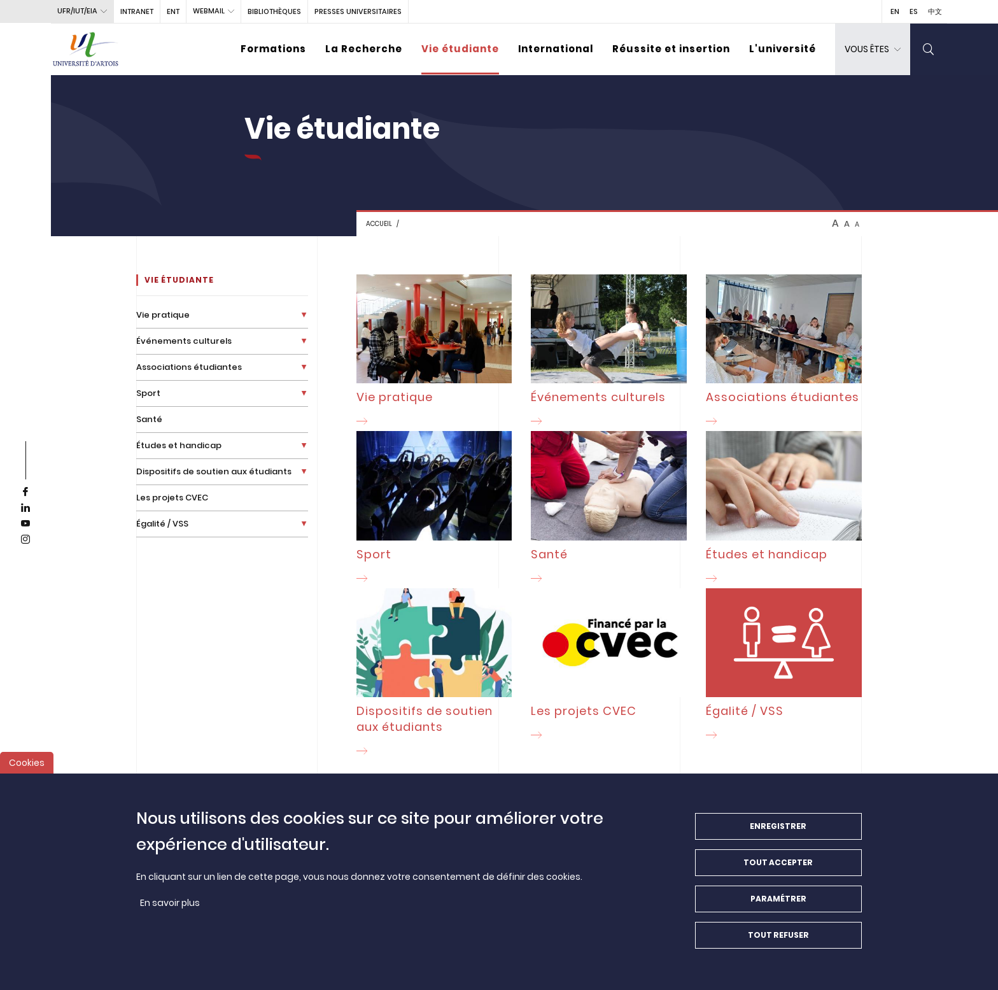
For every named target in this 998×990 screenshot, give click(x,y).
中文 (935, 11)
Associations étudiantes (189, 367)
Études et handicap (178, 445)
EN (894, 11)
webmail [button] (209, 11)
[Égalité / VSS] (784, 666)
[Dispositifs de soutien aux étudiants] (434, 674)
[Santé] (609, 509)
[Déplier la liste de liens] (304, 315)
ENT (173, 11)
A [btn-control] (835, 223)
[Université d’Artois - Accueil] (86, 49)
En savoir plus (170, 910)
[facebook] (25, 492)
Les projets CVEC (172, 497)
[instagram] (25, 540)
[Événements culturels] (609, 352)
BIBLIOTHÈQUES (274, 11)
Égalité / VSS (162, 524)
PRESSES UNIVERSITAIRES (358, 11)
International (555, 48)
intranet (136, 11)
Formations (273, 48)
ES (914, 11)
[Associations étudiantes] (784, 352)
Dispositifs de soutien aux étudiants (214, 471)
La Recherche (363, 48)
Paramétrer (778, 906)
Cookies (27, 770)
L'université (782, 48)
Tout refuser (778, 942)
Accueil (379, 224)
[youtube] (25, 524)
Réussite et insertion (671, 48)
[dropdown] (872, 49)
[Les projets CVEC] (609, 666)
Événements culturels (184, 341)
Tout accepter (778, 870)
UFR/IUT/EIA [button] (77, 11)
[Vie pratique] (434, 352)
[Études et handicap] (784, 509)
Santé (149, 419)
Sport (148, 393)
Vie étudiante (460, 48)
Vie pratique (163, 315)
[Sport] (434, 509)
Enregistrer (778, 833)
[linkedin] (25, 508)
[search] (928, 49)
